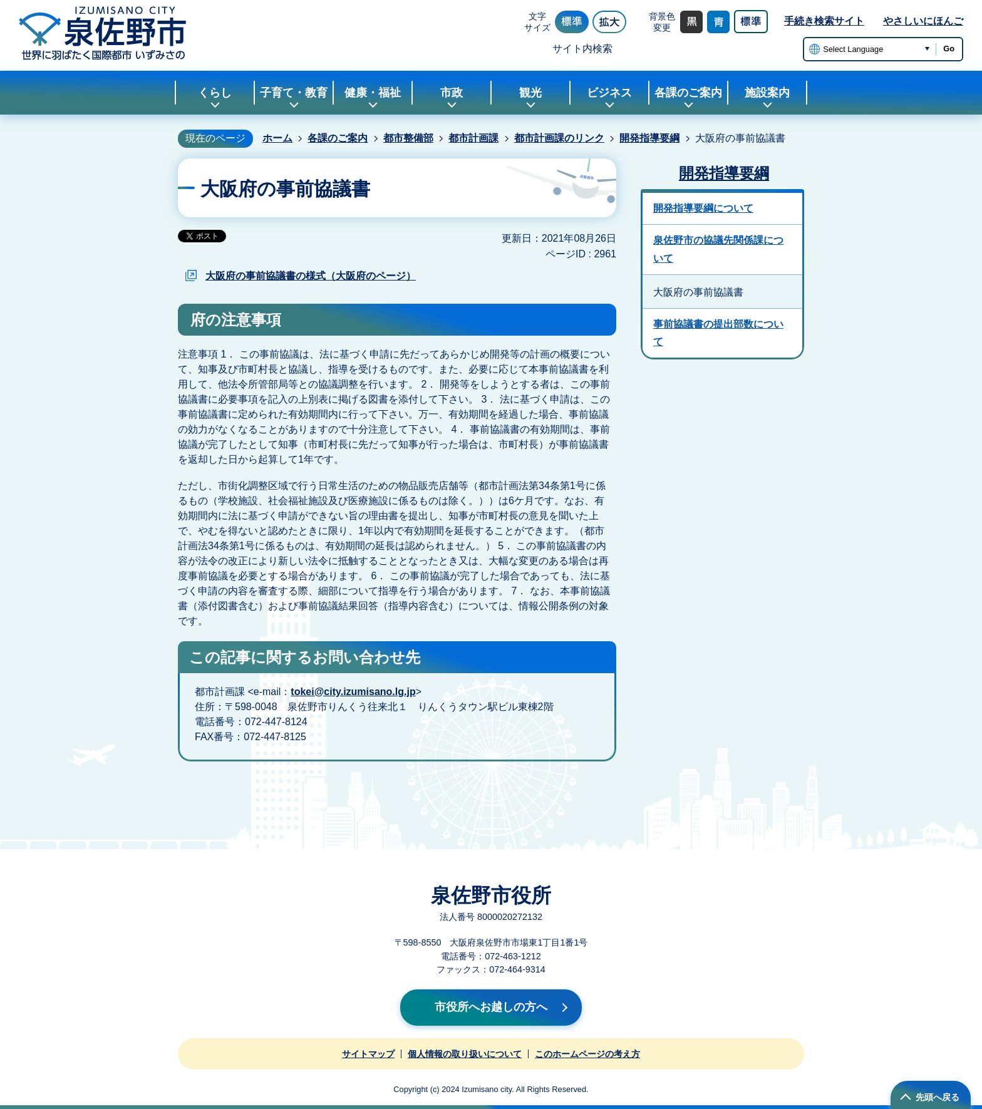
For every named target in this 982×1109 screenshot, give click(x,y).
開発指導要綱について (703, 208)
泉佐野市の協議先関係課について (718, 249)
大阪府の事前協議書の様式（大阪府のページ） (310, 276)
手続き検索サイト (824, 21)
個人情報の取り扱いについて (465, 1054)
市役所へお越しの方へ (491, 1007)
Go (948, 48)
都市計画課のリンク (559, 138)
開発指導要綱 (649, 138)
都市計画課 (473, 138)
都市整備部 (408, 138)
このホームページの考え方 (587, 1054)
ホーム (277, 138)
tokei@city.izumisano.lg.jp (353, 691)
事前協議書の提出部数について (718, 333)
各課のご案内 (338, 138)
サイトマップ (368, 1054)
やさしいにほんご (923, 21)
